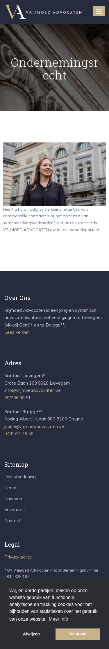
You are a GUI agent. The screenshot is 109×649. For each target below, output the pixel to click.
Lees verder (16, 332)
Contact (12, 520)
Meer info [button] (58, 619)
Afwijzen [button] (31, 634)
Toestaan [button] (78, 634)
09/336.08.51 (17, 397)
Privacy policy (18, 557)
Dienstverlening (20, 476)
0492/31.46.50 (18, 433)
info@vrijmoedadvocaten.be (32, 390)
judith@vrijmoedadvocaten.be (34, 426)
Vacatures (14, 509)
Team (10, 487)
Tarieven (13, 498)
